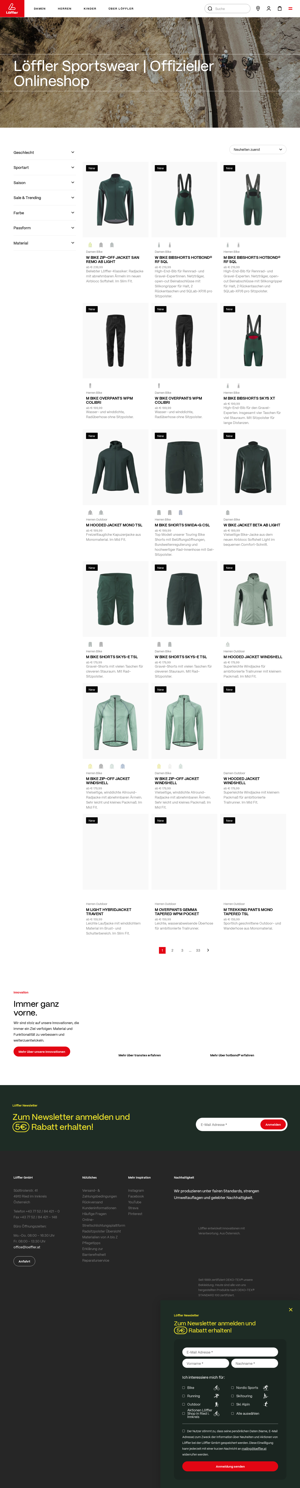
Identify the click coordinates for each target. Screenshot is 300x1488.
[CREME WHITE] (170, 766)
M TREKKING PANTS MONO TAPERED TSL (248, 911)
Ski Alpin (253, 1404)
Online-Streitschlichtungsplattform (103, 1222)
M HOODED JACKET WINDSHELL (253, 657)
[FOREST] (112, 245)
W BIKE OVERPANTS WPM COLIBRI (178, 400)
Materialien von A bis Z (100, 1237)
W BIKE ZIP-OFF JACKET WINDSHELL (177, 780)
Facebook (136, 1196)
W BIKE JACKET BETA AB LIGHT (252, 525)
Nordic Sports (253, 1387)
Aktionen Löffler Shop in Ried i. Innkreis (204, 1413)
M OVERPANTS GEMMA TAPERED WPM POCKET (177, 911)
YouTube (134, 1202)
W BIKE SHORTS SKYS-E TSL (181, 657)
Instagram (136, 1190)
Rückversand (92, 1202)
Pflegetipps (91, 1242)
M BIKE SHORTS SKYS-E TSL (112, 657)
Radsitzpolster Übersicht (101, 1231)
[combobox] (227, 8)
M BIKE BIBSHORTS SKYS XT (249, 398)
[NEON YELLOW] (90, 245)
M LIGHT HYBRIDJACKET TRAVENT (108, 911)
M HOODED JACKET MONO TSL (114, 525)
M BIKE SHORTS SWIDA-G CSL (182, 525)
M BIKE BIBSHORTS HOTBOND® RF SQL (252, 259)
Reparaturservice (95, 1260)
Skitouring (253, 1396)
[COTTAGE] (228, 644)
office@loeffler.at (27, 1247)
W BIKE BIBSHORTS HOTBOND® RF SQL (183, 259)
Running (204, 1396)
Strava (133, 1207)
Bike (204, 1387)
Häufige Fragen (94, 1213)
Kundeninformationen (99, 1207)
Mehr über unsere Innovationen (42, 1051)
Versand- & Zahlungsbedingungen (99, 1193)
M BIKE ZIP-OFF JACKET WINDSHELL (108, 780)
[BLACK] (170, 245)
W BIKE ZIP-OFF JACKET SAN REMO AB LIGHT (112, 259)
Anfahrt (24, 1261)
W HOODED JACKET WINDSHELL (242, 780)
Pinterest (135, 1213)
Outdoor (204, 1404)
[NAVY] (180, 512)
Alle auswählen (247, 1413)
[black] (101, 245)
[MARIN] (123, 766)
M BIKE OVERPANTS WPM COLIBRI (109, 400)
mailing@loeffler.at (254, 1448)
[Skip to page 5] (190, 950)
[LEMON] (90, 766)
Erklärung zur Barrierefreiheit (94, 1251)
